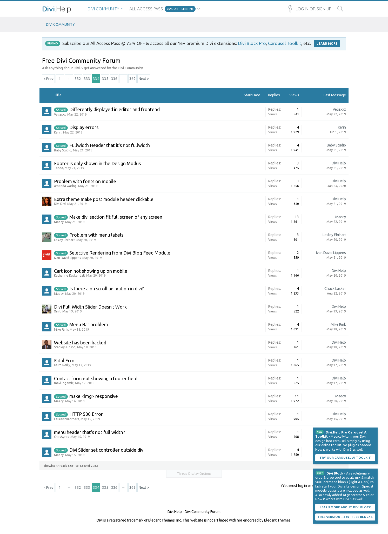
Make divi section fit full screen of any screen (115, 216)
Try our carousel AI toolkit (345, 457)
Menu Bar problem (88, 324)
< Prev (48, 79)
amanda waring (65, 186)
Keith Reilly (62, 365)
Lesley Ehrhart (64, 240)
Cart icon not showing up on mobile (90, 270)
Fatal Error (65, 360)
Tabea (58, 168)
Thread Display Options (194, 473)
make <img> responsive (93, 396)
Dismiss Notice (374, 431)
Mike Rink (61, 329)
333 (87, 79)
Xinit (57, 311)
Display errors (83, 127)
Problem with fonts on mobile (85, 181)
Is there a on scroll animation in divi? (106, 288)
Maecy (59, 222)
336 (114, 79)
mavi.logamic (63, 383)
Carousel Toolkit (284, 43)
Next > (144, 79)
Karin (58, 132)
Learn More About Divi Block (345, 507)
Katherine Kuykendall (69, 275)
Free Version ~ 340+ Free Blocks (345, 516)
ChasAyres (61, 436)
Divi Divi (60, 203)
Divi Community (103, 8)
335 (105, 79)
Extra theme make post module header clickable (103, 199)
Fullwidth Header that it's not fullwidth (109, 145)
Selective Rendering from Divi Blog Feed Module (119, 252)
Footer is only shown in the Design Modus (97, 163)
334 (96, 79)
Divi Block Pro (252, 43)
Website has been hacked (80, 342)
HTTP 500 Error (86, 414)
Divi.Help (339, 163)
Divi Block (334, 473)
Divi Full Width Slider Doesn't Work (90, 306)
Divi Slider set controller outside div (106, 449)
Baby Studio (62, 150)
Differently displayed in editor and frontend (114, 109)
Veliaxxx (60, 114)
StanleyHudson (65, 347)
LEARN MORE (327, 43)
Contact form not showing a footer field (95, 378)
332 (78, 79)
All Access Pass (146, 8)
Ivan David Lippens (67, 257)
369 (132, 79)
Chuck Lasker (335, 288)
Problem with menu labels (96, 234)
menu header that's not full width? (89, 432)
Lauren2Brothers (66, 419)
